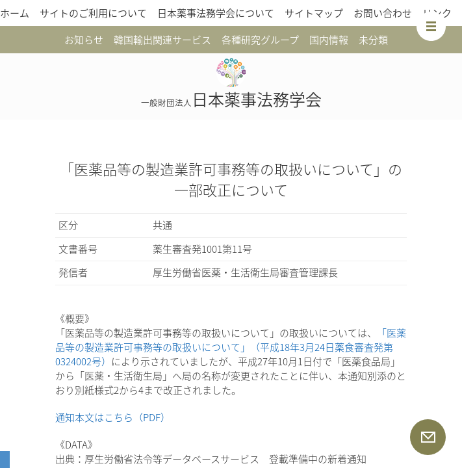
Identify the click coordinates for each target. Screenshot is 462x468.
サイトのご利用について (93, 13)
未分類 (373, 39)
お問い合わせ (382, 13)
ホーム (14, 13)
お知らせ (83, 39)
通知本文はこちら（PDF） (112, 417)
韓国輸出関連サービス (162, 39)
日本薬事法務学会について (215, 13)
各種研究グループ (260, 39)
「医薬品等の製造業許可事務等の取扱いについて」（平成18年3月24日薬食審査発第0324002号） (230, 347)
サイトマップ (314, 13)
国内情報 (328, 39)
